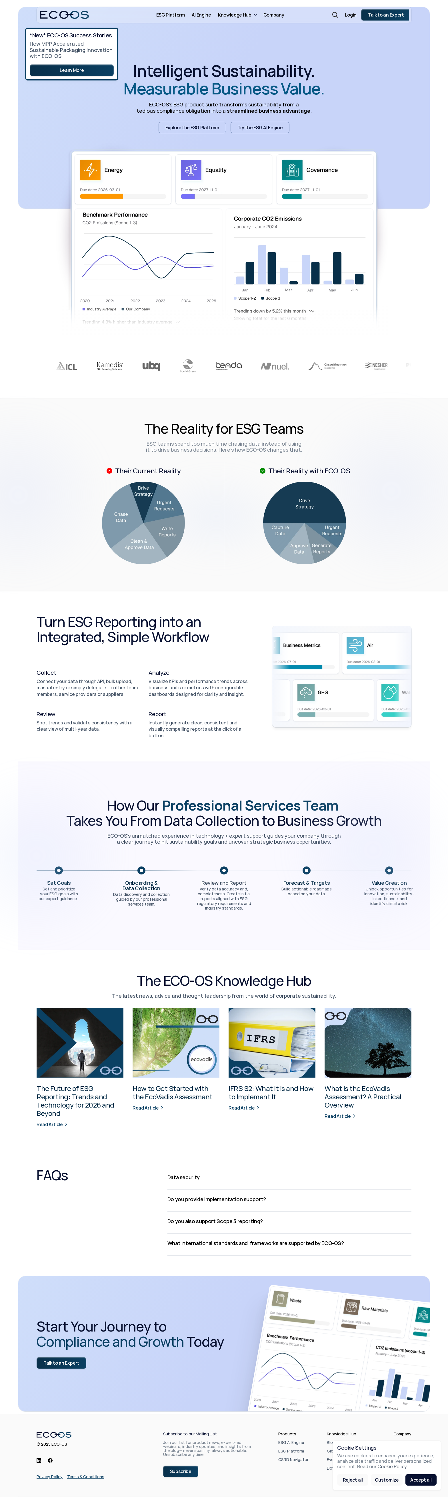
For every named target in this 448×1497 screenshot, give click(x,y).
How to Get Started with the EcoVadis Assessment (173, 1092)
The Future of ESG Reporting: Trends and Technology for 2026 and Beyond (76, 1101)
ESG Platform (291, 1451)
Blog (331, 1442)
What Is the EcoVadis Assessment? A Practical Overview (364, 1097)
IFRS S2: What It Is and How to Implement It (272, 1092)
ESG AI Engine (291, 1442)
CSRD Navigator (293, 1459)
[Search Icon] (335, 15)
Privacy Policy (50, 1476)
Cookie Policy (392, 1467)
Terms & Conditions (85, 1476)
